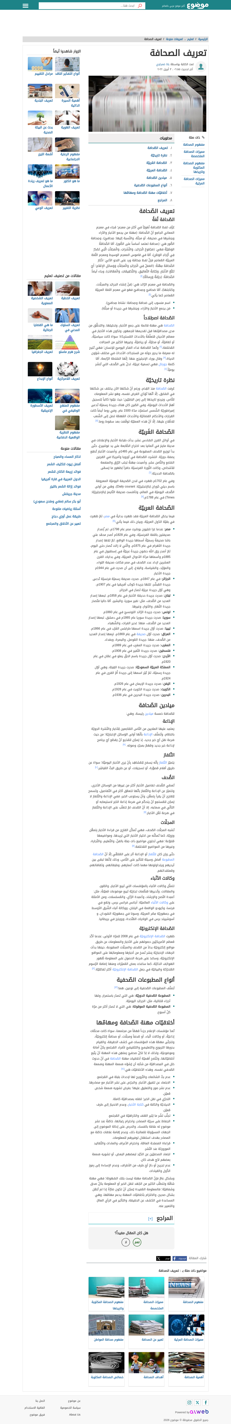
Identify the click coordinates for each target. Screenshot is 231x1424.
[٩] (124, 744)
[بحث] (140, 5)
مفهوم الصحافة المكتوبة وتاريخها (194, 167)
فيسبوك (182, 1258)
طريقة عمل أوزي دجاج (66, 516)
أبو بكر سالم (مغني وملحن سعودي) (57, 501)
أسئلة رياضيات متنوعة (66, 509)
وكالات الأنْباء (159, 902)
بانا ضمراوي (162, 64)
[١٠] (96, 767)
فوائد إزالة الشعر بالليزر (65, 486)
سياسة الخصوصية (70, 1407)
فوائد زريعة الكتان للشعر (64, 472)
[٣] (164, 358)
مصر (107, 516)
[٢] (160, 347)
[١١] (145, 812)
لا (126, 1242)
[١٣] (116, 987)
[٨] (114, 521)
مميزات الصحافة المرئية (194, 181)
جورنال (163, 364)
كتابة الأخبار (136, 1104)
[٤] (165, 369)
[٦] (150, 472)
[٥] (96, 420)
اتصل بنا (40, 1400)
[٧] (142, 496)
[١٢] (93, 968)
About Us (75, 1414)
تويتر (167, 1258)
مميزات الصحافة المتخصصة (194, 154)
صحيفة (141, 634)
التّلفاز (163, 762)
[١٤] (122, 1069)
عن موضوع (74, 1400)
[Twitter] (197, 1402)
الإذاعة (148, 734)
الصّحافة (169, 325)
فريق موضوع (37, 1414)
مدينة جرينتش (71, 494)
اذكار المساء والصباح (67, 457)
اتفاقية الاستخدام (35, 1407)
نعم (137, 1242)
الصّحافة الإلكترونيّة (152, 936)
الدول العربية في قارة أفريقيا (61, 479)
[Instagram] (189, 1402)
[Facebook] (205, 1402)
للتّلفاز (152, 854)
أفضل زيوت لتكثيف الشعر (64, 464)
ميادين (149, 714)
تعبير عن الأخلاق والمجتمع (63, 524)
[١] (141, 276)
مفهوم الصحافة (194, 145)
